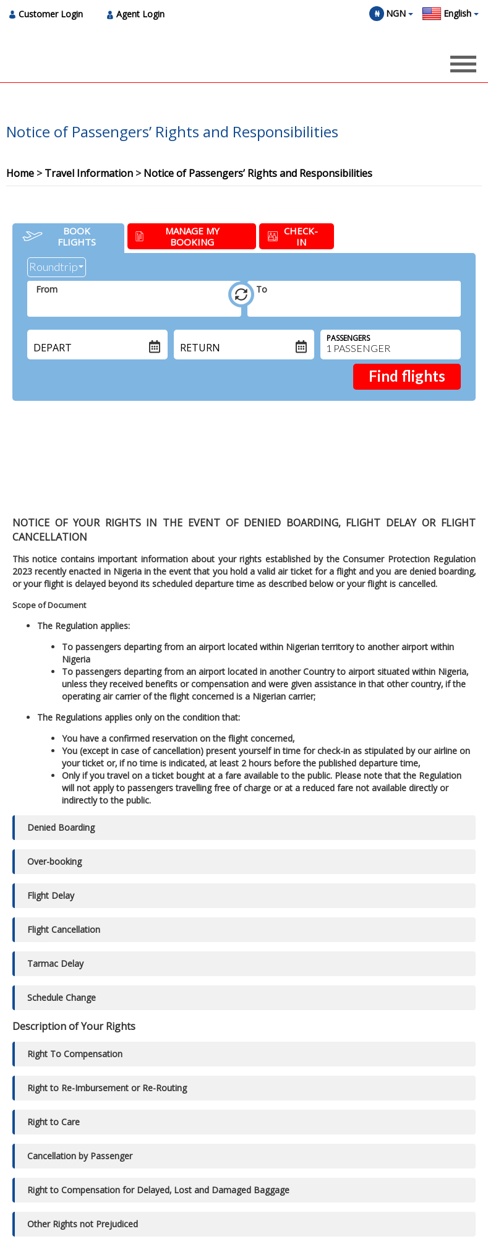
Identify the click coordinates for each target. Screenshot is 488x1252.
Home (20, 173)
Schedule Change (61, 997)
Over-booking (54, 861)
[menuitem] (49, 13)
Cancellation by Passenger (79, 1156)
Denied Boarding (61, 827)
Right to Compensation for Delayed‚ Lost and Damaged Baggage (158, 1190)
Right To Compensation (74, 1054)
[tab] (68, 238)
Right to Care (53, 1122)
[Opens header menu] (463, 63)
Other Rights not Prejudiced (82, 1224)
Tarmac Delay (55, 963)
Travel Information (89, 173)
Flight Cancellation (63, 929)
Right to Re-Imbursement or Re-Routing (107, 1088)
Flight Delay (50, 895)
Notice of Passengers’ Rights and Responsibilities (257, 173)
